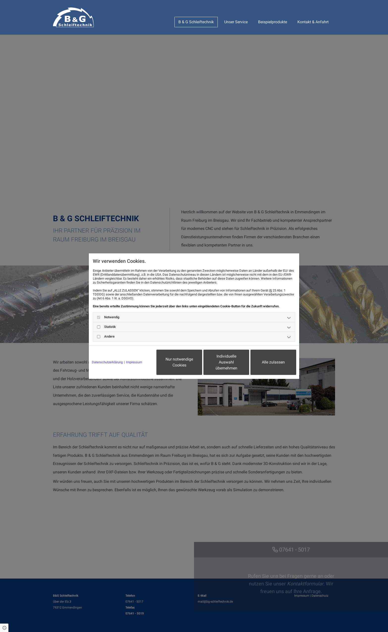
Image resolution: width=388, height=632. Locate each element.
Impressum (134, 362)
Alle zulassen (273, 362)
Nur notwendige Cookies (179, 362)
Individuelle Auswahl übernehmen (226, 362)
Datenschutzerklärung (107, 362)
